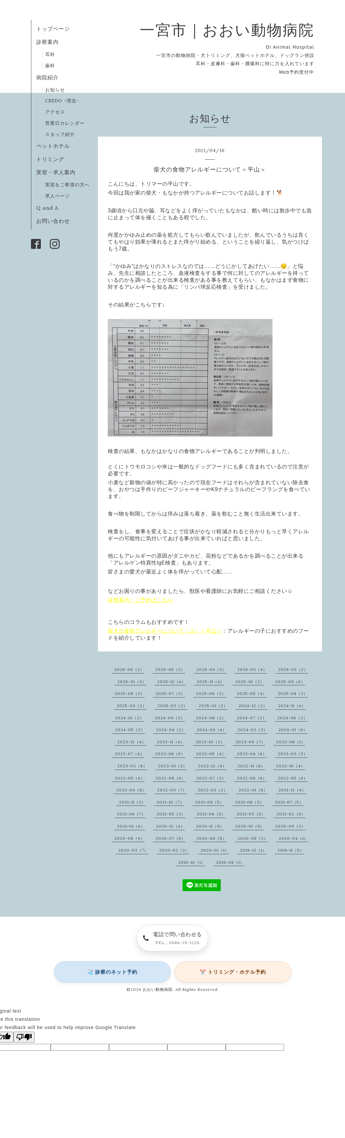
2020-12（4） (170, 826)
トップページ (53, 28)
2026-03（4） (252, 669)
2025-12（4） (171, 681)
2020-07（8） (171, 838)
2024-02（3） (253, 729)
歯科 (50, 65)
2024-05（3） (130, 729)
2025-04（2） (293, 693)
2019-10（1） (191, 862)
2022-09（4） (130, 778)
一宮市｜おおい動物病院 (227, 29)
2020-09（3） (290, 826)
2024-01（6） (292, 729)
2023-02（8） (132, 765)
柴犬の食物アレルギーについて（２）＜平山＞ (165, 631)
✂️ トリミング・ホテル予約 (233, 972)
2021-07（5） (289, 802)
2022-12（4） (212, 765)
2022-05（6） (293, 778)
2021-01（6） (131, 826)
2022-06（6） (252, 778)
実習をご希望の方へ (67, 185)
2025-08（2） (130, 693)
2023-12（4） (131, 741)
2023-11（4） (171, 741)
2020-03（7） (133, 850)
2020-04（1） (293, 838)
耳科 (50, 54)
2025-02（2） (172, 705)
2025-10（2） (249, 681)
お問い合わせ (53, 221)
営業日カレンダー (65, 123)
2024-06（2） (292, 717)
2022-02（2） (213, 789)
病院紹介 (47, 77)
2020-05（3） (253, 838)
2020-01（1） (215, 850)
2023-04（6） (252, 753)
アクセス (55, 112)
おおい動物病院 (158, 989)
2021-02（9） (290, 813)
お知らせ (55, 90)
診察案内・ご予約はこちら (140, 600)
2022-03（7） (172, 789)
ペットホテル (53, 146)
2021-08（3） (249, 802)
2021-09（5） (209, 802)
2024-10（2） (129, 717)
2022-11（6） (251, 765)
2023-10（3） (210, 741)
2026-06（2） (129, 669)
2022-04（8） (131, 789)
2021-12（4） (292, 789)
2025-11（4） (210, 681)
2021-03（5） (251, 813)
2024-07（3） (252, 717)
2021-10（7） (170, 802)
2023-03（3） (293, 753)
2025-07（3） (170, 693)
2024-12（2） (253, 705)
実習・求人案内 (55, 172)
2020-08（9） (129, 838)
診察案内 (47, 42)
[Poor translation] (24, 1037)
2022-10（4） (290, 765)
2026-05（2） (170, 669)
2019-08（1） (230, 862)
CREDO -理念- (62, 101)
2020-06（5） (211, 838)
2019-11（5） (290, 850)
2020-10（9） (249, 826)
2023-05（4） (211, 753)
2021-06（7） (131, 813)
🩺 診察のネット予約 (112, 972)
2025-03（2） (132, 705)
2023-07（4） (129, 753)
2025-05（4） (252, 693)
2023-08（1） (290, 741)
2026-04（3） (211, 669)
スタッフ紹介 (60, 134)
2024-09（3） (170, 717)
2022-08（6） (171, 778)
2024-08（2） (211, 717)
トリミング (50, 159)
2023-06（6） (170, 753)
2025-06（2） (211, 693)
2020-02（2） (174, 850)
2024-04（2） (171, 729)
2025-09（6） (290, 681)
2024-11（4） (292, 705)
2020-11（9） (210, 826)
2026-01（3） (131, 681)
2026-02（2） (293, 669)
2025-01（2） (213, 705)
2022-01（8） (253, 789)
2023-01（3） (172, 765)
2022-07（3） (211, 778)
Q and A (50, 207)
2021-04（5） (211, 813)
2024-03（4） (212, 729)
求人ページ (57, 196)
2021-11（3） (132, 802)
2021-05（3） (171, 813)
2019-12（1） (253, 850)
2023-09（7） (250, 741)
